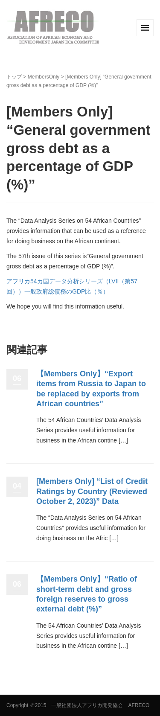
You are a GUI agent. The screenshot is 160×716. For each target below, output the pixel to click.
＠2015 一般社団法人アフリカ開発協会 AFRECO (90, 705)
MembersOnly (44, 77)
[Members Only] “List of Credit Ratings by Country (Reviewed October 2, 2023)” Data (92, 491)
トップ (14, 77)
